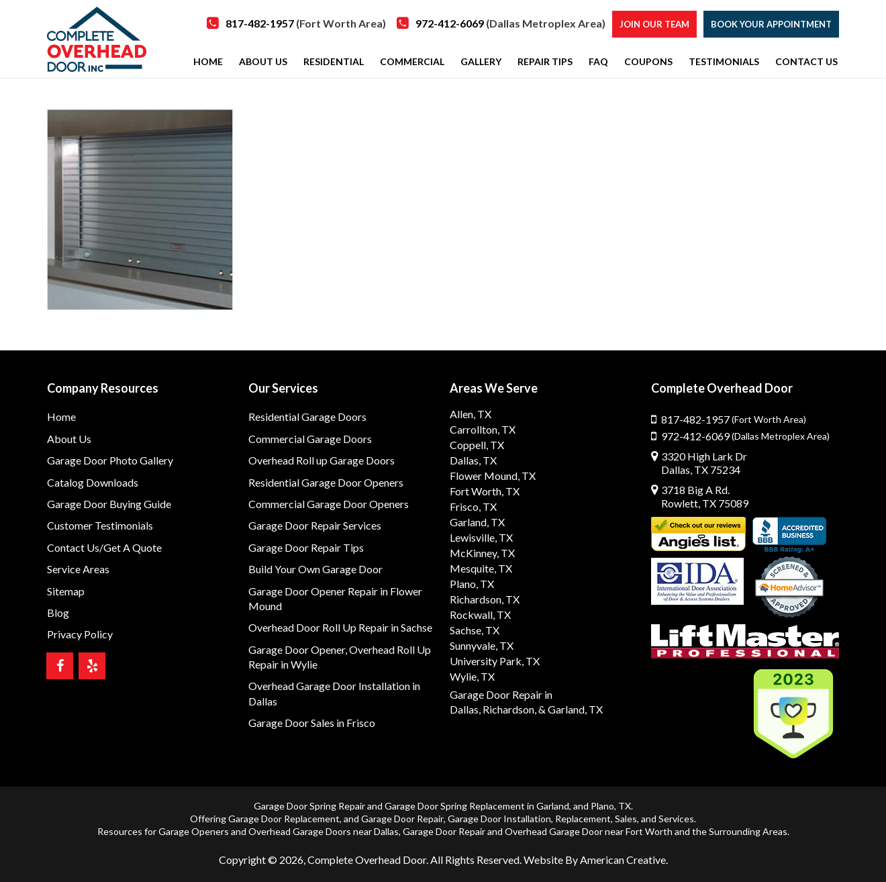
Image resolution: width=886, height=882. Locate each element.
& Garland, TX (570, 709)
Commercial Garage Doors (310, 438)
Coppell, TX (477, 444)
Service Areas (78, 568)
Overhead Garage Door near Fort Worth (589, 831)
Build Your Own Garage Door (315, 568)
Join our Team (654, 24)
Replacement (583, 818)
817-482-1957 (306, 23)
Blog (58, 612)
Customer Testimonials (100, 525)
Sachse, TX (474, 630)
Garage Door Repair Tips (306, 547)
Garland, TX (477, 522)
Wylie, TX (472, 676)
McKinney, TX (482, 552)
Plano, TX (472, 583)
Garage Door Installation (499, 818)
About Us (69, 438)
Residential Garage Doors (307, 416)
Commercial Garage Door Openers (328, 503)
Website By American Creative (595, 859)
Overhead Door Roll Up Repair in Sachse (340, 627)
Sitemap (66, 591)
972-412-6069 (510, 23)
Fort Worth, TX (485, 491)
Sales (626, 818)
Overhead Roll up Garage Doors (321, 460)
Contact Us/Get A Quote (104, 547)
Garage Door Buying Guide (109, 503)
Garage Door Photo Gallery (110, 460)
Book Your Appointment (771, 24)
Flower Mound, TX (493, 475)
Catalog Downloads (92, 482)
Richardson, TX (485, 599)
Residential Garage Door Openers (325, 482)
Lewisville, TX (481, 537)
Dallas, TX (473, 460)
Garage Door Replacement (284, 818)
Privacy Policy (80, 634)
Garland (552, 806)
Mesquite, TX (481, 568)
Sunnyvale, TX (481, 645)
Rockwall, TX (480, 614)
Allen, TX (470, 413)
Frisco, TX (473, 506)
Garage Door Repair (402, 818)
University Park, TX (495, 660)
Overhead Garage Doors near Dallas (323, 831)
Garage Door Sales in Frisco (311, 722)
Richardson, (509, 709)
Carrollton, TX (482, 429)
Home (61, 416)
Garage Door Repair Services (314, 525)
